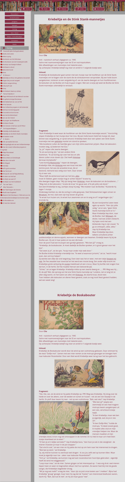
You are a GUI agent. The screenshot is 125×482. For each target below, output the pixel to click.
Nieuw (62, 9)
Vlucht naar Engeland (9, 192)
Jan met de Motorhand (10, 115)
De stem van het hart (9, 176)
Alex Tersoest (6, 187)
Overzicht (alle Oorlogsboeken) (13, 51)
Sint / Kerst (14, 33)
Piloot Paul (6, 155)
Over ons (98, 9)
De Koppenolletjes (8, 128)
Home (26, 9)
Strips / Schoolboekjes (14, 37)
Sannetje (5, 166)
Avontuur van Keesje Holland (12, 64)
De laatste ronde (8, 136)
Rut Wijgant (6, 163)
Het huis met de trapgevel (11, 110)
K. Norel (4, 139)
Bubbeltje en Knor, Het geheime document (16, 78)
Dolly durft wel (7, 86)
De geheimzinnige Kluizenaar (12, 99)
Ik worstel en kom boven (10, 112)
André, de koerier (8, 54)
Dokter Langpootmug (10, 83)
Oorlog (14, 29)
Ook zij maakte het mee (10, 142)
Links (80, 9)
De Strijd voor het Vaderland (12, 182)
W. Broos (5, 75)
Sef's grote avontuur (9, 168)
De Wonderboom (8, 200)
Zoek (44, 9)
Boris (4, 72)
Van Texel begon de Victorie (12, 190)
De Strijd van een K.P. (9, 179)
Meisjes (14, 25)
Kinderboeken (14, 18)
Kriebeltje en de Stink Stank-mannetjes (15, 134)
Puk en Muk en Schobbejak (11, 158)
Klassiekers (14, 14)
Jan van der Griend (9, 118)
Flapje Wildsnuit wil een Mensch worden (16, 96)
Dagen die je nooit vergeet (11, 80)
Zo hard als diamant (9, 203)
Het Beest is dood (8, 67)
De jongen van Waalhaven (11, 120)
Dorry (4, 88)
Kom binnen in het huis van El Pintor (14, 126)
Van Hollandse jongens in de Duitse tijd (15, 107)
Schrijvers (14, 40)
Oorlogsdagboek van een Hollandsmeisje (16, 144)
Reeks (15, 44)
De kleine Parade (8, 123)
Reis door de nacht (9, 160)
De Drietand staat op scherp (12, 91)
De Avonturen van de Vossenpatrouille (15, 62)
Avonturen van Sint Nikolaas (12, 59)
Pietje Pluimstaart (8, 152)
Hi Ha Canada (7, 104)
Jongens (14, 22)
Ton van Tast (6, 184)
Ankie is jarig (7, 56)
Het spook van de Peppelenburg (13, 174)
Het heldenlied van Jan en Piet (12, 102)
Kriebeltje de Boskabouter (11, 131)
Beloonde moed (8, 70)
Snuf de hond (7, 171)
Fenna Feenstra (7, 94)
